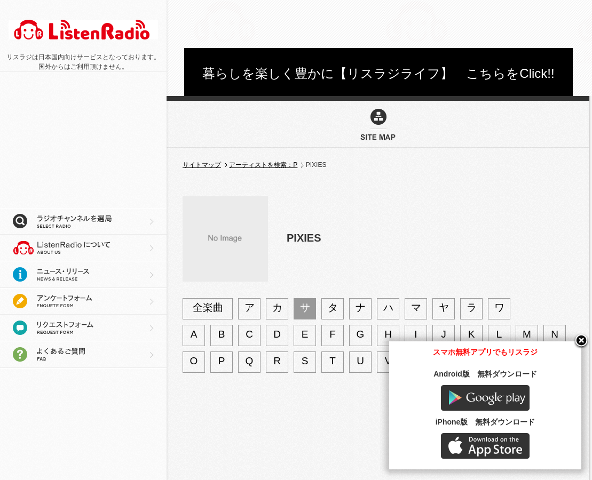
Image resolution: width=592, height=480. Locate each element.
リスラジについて (83, 248)
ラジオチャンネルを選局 (83, 221)
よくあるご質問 (83, 354)
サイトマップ (202, 165)
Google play (485, 398)
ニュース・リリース (83, 274)
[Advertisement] (80, 138)
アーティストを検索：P (263, 165)
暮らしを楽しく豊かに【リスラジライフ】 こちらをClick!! (378, 73)
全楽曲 (208, 307)
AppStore (485, 446)
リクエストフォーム (83, 328)
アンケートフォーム (83, 301)
